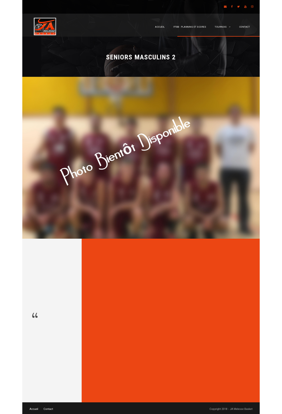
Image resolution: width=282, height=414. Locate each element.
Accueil (160, 26)
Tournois (221, 26)
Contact (244, 26)
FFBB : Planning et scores (190, 26)
